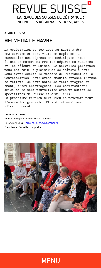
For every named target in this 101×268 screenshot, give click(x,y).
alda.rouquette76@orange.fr (42, 122)
